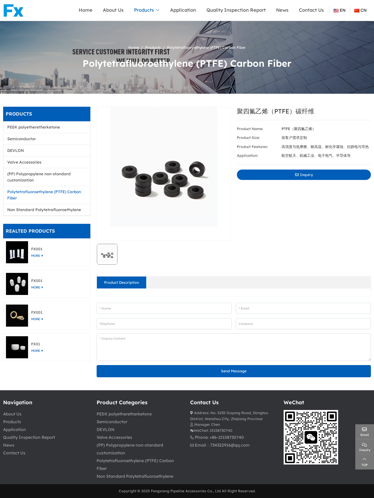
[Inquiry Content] (234, 347)
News (282, 10)
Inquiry (304, 174)
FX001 (36, 249)
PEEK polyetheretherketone (33, 127)
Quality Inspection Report (236, 10)
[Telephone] (164, 323)
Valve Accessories (24, 162)
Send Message (233, 371)
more (35, 256)
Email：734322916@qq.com (222, 445)
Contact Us (311, 10)
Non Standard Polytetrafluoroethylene (44, 209)
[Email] (303, 308)
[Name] (164, 308)
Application (183, 10)
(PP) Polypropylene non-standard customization (39, 177)
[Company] (303, 323)
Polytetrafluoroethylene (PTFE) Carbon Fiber (44, 194)
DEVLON (15, 150)
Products (144, 10)
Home (85, 10)
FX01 (35, 344)
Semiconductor (21, 138)
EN (339, 10)
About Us (113, 10)
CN (360, 10)
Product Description (121, 282)
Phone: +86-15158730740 (219, 437)
